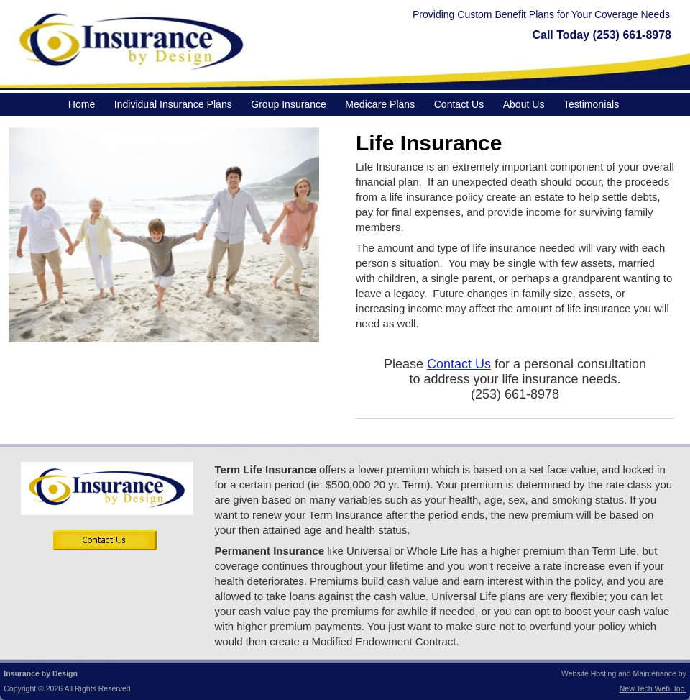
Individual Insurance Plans (173, 104)
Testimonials (591, 104)
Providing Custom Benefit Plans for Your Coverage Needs (541, 14)
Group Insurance (288, 104)
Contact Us (459, 104)
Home (81, 104)
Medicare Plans (380, 104)
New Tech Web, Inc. (653, 688)
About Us (524, 104)
